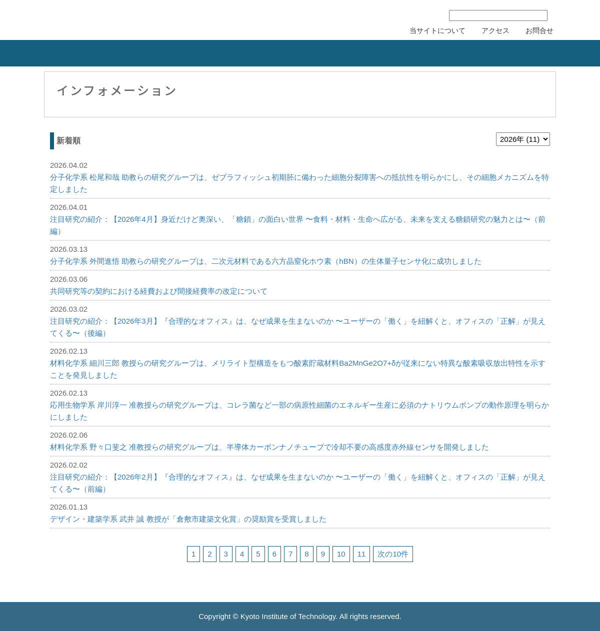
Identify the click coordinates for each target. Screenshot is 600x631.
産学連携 (120, 53)
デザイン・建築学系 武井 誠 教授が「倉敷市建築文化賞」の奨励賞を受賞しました (188, 519)
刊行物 (448, 53)
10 (341, 554)
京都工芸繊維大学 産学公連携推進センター (126, 18)
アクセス (496, 30)
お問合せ (540, 30)
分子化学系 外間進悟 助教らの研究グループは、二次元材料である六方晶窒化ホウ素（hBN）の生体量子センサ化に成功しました (266, 261)
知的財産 (200, 53)
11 (362, 554)
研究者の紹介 (368, 53)
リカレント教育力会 (284, 53)
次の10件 (393, 554)
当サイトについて (438, 30)
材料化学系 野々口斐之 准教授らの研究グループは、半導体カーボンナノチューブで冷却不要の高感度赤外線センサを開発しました (269, 447)
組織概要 (40, 53)
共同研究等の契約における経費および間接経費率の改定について (159, 291)
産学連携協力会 (544, 53)
